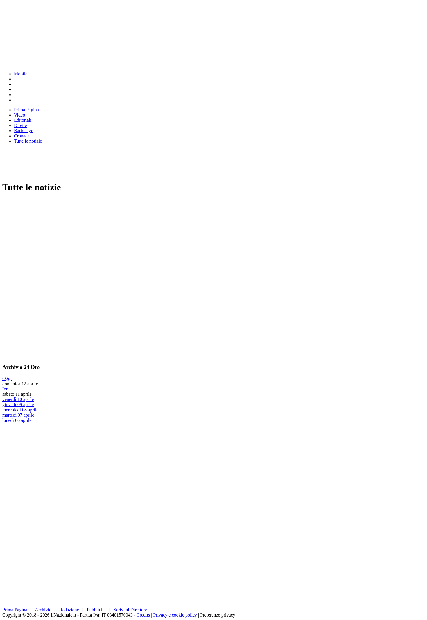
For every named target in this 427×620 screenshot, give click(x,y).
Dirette (20, 125)
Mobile (20, 73)
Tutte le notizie (28, 141)
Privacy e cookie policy (175, 614)
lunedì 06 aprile (16, 420)
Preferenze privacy (217, 614)
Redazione (69, 609)
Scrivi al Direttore (130, 609)
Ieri (5, 388)
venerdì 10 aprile (18, 399)
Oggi (7, 378)
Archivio (43, 609)
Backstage (23, 130)
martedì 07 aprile (18, 415)
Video (19, 114)
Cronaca (21, 135)
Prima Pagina (26, 109)
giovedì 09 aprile (18, 404)
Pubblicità (96, 609)
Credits (143, 614)
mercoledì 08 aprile (20, 409)
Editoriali (22, 120)
